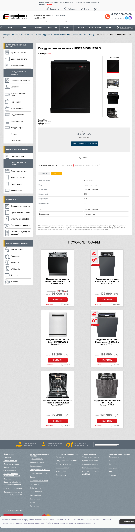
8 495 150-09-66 (121, 14)
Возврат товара (10, 467)
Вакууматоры (17, 127)
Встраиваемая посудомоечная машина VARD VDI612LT (57, 401)
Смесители (16, 140)
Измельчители (17, 249)
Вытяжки (15, 87)
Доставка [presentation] (66, 165)
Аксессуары (16, 190)
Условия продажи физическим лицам (12, 475)
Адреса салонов (66, 2)
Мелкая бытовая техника (16, 243)
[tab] (48, 165)
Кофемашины (17, 108)
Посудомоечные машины (76, 35)
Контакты (54, 2)
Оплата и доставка (82, 2)
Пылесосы (15, 256)
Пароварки (16, 102)
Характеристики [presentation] (47, 165)
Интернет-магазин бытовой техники (18, 35)
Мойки (14, 134)
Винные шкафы (18, 177)
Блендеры (15, 269)
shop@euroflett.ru (117, 18)
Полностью (56, 174)
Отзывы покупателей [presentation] (87, 165)
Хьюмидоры (16, 184)
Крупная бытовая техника (54, 35)
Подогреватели (18, 114)
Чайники (15, 262)
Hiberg (91, 35)
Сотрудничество (10, 470)
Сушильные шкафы (20, 219)
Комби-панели (17, 121)
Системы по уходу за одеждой (20, 232)
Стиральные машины (20, 80)
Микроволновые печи (18, 94)
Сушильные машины (20, 212)
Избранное (72, 9)
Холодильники (17, 65)
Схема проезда (60, 15)
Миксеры (15, 281)
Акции (49, 4)
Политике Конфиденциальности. (82, 523)
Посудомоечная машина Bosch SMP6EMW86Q (57, 340)
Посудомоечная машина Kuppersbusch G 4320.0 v (107, 280)
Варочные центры (19, 171)
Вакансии (7, 479)
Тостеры (14, 275)
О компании (44, 2)
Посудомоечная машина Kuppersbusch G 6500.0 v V (57, 280)
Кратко (44, 174)
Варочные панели (19, 59)
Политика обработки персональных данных (13, 483)
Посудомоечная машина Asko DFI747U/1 (107, 401)
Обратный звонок (107, 16)
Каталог (38, 35)
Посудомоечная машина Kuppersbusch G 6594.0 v (107, 340)
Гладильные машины (20, 225)
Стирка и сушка (13, 200)
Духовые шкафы (18, 52)
